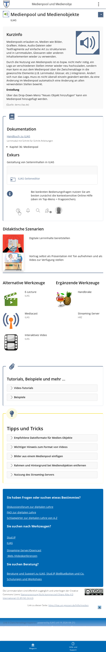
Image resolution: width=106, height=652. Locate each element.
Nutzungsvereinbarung (15, 630)
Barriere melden (79, 626)
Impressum (11, 626)
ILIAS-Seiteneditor (29, 178)
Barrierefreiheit (60, 626)
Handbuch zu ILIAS (18, 136)
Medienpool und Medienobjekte (52, 4)
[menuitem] (33, 646)
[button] (52, 388)
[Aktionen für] (100, 14)
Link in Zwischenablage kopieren (19, 622)
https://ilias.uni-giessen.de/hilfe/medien (68, 605)
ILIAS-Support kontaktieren (34, 626)
